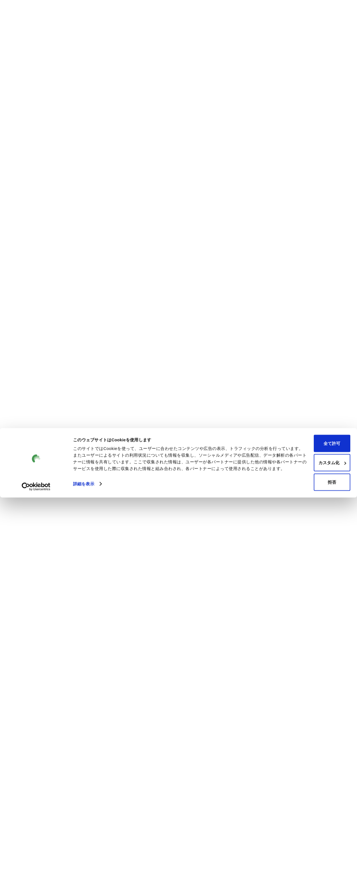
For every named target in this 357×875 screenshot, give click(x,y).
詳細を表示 (83, 864)
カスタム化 (310, 836)
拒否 (310, 855)
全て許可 (310, 816)
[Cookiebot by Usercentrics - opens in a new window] (36, 864)
